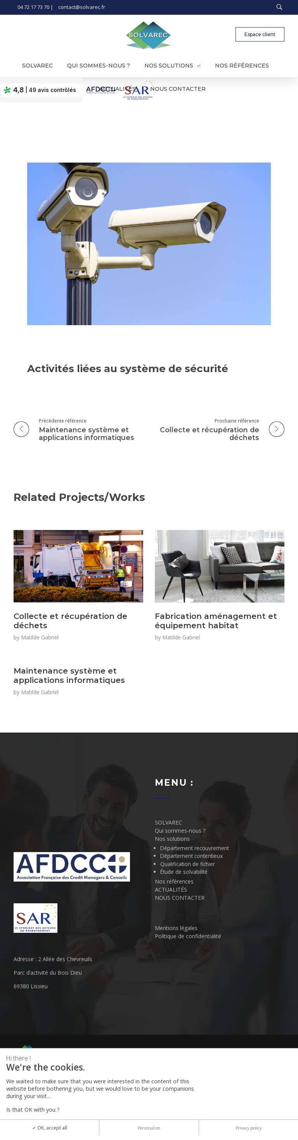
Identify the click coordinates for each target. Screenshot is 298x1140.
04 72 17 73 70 (33, 6)
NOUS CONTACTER (179, 897)
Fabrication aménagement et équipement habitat (216, 621)
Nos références (174, 881)
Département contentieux (191, 855)
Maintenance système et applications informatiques (69, 675)
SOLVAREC (168, 822)
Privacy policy (249, 1127)
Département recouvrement (194, 848)
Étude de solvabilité (184, 871)
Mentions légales (176, 928)
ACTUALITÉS (171, 889)
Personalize (149, 1127)
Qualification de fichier (187, 864)
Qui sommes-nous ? (180, 830)
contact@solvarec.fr (81, 6)
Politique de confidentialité (188, 936)
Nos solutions (172, 838)
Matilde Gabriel (40, 637)
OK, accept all (49, 1127)
